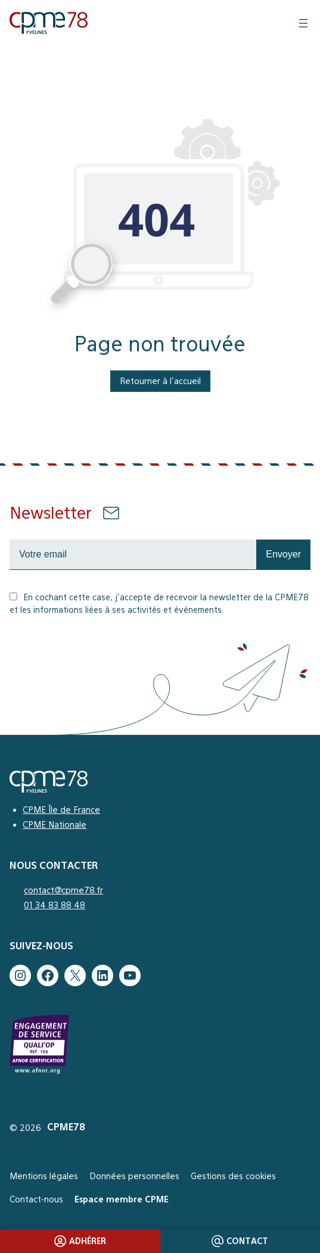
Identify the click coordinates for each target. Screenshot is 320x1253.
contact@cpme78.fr (63, 890)
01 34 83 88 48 (54, 905)
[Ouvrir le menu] (303, 23)
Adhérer (80, 1241)
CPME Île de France (61, 810)
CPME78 (66, 1127)
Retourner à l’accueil (160, 381)
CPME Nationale (54, 824)
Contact (240, 1241)
